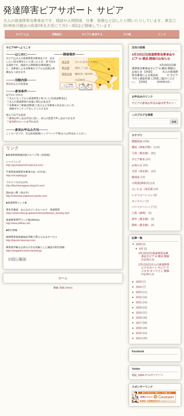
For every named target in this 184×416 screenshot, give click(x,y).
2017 (139, 322)
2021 (139, 302)
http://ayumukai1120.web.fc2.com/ (24, 165)
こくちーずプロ (14, 133)
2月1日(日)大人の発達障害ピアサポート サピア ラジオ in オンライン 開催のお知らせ (153, 269)
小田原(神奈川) (140, 182)
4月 (141, 248)
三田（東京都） (141, 153)
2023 (139, 292)
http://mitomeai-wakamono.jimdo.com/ (26, 195)
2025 (139, 281)
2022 (139, 297)
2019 (139, 312)
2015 (139, 333)
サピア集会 (138, 159)
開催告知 (137, 141)
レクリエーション (142, 195)
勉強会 (136, 176)
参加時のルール (17, 121)
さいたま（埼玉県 (142, 189)
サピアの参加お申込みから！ (154, 102)
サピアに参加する (92, 34)
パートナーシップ (142, 206)
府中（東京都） (141, 218)
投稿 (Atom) (66, 287)
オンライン (138, 201)
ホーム (62, 278)
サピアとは (22, 34)
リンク (162, 34)
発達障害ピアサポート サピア (63, 10)
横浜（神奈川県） (142, 147)
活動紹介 (57, 34)
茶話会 (9, 83)
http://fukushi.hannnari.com (20, 240)
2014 (139, 338)
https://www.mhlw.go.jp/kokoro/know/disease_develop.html (37, 213)
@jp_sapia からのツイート (147, 374)
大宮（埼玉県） (141, 171)
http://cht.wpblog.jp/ (16, 175)
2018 (139, 317)
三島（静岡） (140, 212)
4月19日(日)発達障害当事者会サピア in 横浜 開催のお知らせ (153, 256)
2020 (139, 307)
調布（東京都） (141, 224)
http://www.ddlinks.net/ (18, 223)
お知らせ (137, 165)
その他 (127, 34)
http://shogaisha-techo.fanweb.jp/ (24, 250)
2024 (139, 286)
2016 (139, 327)
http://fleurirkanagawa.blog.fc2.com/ (25, 185)
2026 (139, 244)
